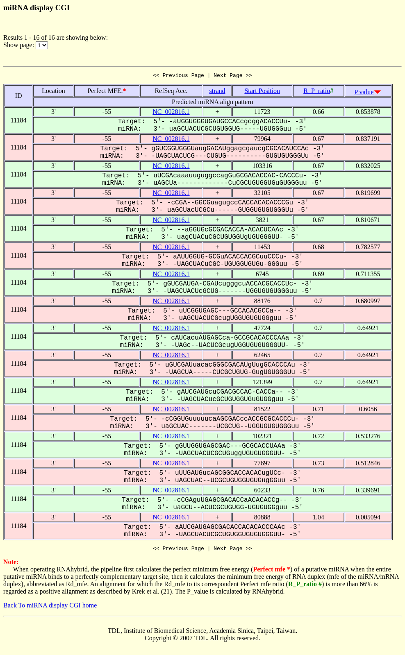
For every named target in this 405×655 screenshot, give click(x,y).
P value (363, 93)
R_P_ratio (316, 91)
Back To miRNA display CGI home (50, 607)
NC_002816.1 (170, 112)
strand (217, 91)
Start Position (262, 91)
